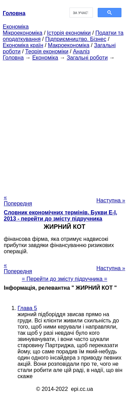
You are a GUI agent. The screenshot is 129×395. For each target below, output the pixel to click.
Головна (13, 58)
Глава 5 (27, 308)
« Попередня (18, 200)
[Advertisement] (64, 125)
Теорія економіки (46, 51)
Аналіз (81, 51)
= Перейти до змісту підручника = (64, 279)
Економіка (16, 27)
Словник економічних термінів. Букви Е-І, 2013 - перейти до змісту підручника (60, 216)
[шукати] (80, 13)
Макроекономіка (68, 45)
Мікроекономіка (22, 33)
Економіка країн (23, 45)
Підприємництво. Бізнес (75, 39)
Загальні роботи (87, 58)
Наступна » (110, 200)
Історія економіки (69, 33)
